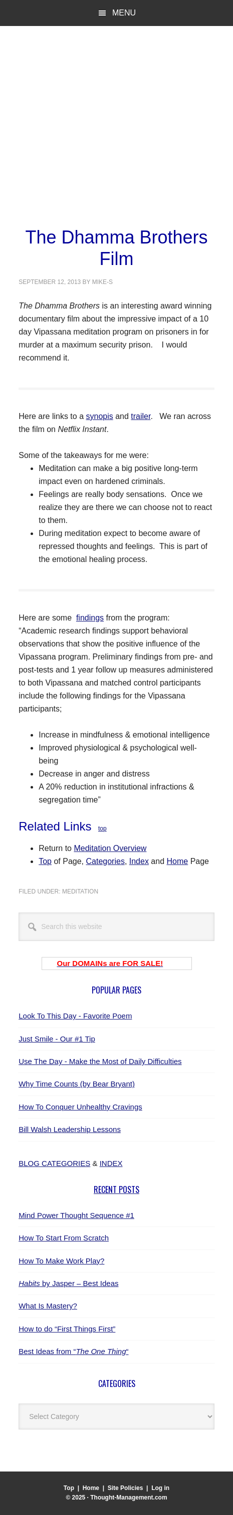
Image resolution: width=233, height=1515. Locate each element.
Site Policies (125, 1488)
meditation (80, 891)
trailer (140, 416)
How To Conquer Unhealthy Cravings (80, 1106)
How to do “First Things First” (67, 1328)
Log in (160, 1488)
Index (139, 861)
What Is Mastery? (48, 1306)
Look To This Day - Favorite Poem (75, 1016)
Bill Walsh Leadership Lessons (70, 1129)
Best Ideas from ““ (73, 1351)
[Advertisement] (116, 160)
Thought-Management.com (101, 74)
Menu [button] (124, 12)
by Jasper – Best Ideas (68, 1283)
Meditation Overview (110, 848)
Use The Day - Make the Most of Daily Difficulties (100, 1061)
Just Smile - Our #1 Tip (57, 1038)
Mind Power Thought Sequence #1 (76, 1215)
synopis (99, 416)
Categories (105, 861)
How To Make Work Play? (61, 1260)
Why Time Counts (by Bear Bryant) (77, 1084)
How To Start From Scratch (64, 1238)
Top (45, 861)
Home (177, 861)
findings (90, 618)
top (102, 828)
